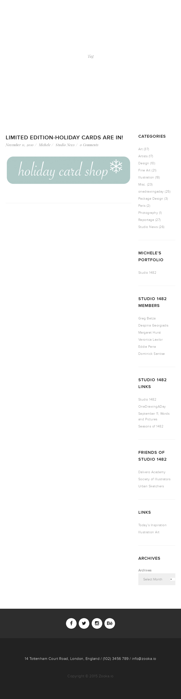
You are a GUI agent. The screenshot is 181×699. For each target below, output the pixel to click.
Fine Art (144, 170)
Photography (148, 213)
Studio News (65, 145)
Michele (45, 145)
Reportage (146, 220)
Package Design (150, 199)
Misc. (142, 184)
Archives (145, 570)
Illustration (146, 177)
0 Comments (89, 145)
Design (143, 163)
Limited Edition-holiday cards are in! (64, 137)
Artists (143, 156)
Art (140, 149)
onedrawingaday (151, 192)
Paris (142, 206)
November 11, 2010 (20, 145)
